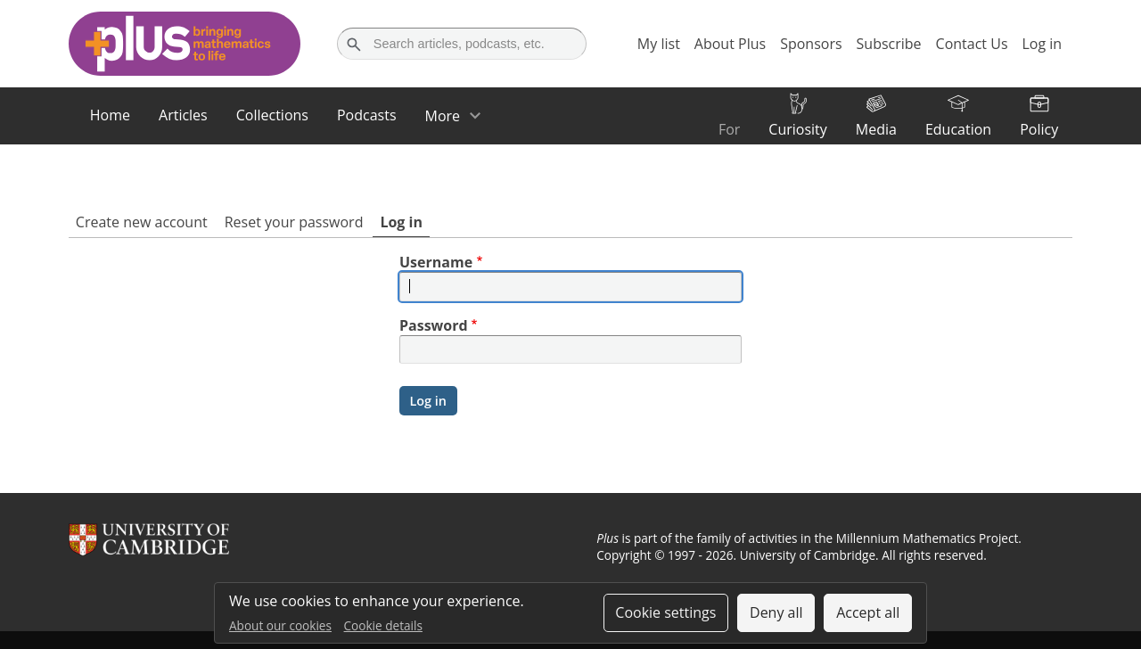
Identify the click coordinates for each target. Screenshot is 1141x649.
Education (958, 129)
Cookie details (383, 625)
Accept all (867, 612)
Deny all (776, 612)
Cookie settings (665, 612)
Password (433, 325)
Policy (1039, 129)
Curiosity (797, 129)
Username (435, 262)
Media (876, 129)
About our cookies (280, 625)
